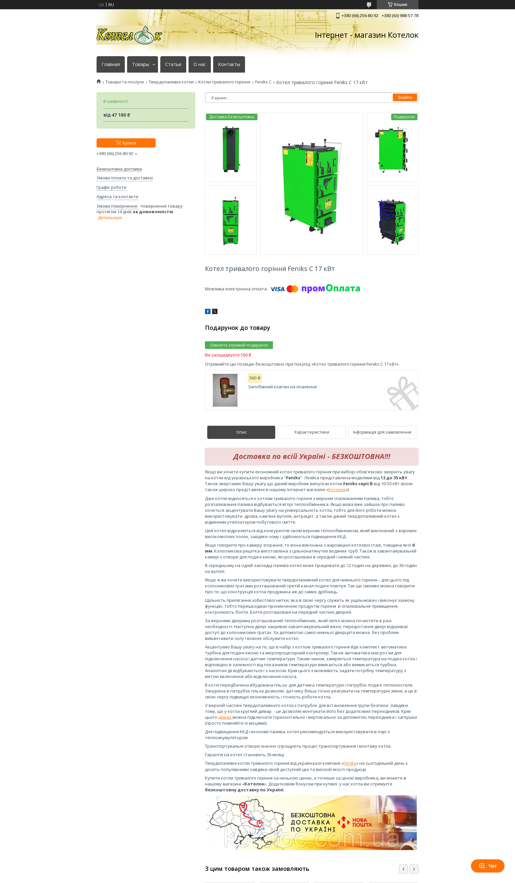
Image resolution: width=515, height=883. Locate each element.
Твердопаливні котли (171, 82)
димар (225, 717)
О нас (199, 64)
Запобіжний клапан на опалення (282, 387)
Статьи (173, 64)
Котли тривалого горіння (224, 82)
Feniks (350, 763)
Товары (140, 64)
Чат (488, 866)
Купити (129, 143)
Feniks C (263, 82)
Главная (110, 64)
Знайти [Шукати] (405, 97)
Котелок (337, 489)
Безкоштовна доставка (119, 169)
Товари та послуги (124, 82)
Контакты (229, 64)
